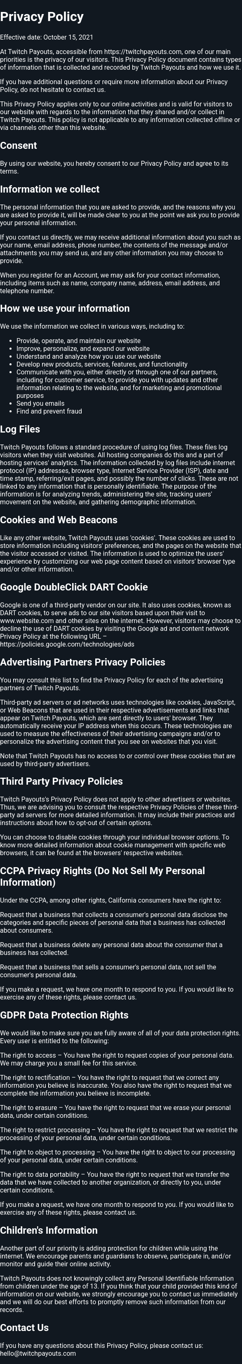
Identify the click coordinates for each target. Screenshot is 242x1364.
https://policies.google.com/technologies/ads (67, 644)
